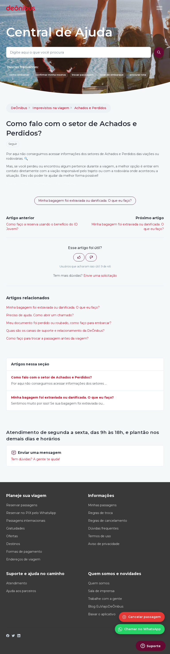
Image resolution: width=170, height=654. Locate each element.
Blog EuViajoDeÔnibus (105, 606)
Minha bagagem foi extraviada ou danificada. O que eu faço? (53, 307)
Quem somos (98, 583)
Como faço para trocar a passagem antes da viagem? (47, 338)
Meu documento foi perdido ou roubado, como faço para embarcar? (58, 323)
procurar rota (138, 74)
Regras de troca (100, 513)
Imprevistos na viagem (51, 108)
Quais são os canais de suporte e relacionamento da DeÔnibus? (55, 331)
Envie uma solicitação (100, 276)
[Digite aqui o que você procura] (78, 52)
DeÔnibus (19, 108)
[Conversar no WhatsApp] (140, 629)
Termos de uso (99, 536)
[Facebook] (7, 636)
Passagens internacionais (25, 521)
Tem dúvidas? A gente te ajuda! (35, 459)
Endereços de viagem (23, 559)
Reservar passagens (21, 505)
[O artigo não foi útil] (91, 257)
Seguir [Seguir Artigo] (12, 144)
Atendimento (16, 583)
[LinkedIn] (18, 636)
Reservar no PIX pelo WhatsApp (31, 513)
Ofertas (12, 536)
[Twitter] (13, 636)
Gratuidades (15, 528)
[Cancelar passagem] (142, 617)
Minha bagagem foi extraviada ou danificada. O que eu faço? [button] (85, 201)
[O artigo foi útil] (79, 257)
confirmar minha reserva (50, 74)
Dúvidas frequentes (103, 528)
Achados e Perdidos (90, 108)
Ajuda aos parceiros (21, 591)
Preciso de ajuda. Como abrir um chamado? (40, 315)
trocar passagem (83, 74)
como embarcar (19, 74)
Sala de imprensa (101, 591)
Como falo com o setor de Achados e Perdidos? (51, 377)
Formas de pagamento (24, 552)
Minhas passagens (102, 505)
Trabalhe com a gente (105, 599)
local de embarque (112, 74)
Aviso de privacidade (104, 544)
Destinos (13, 544)
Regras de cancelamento (107, 521)
